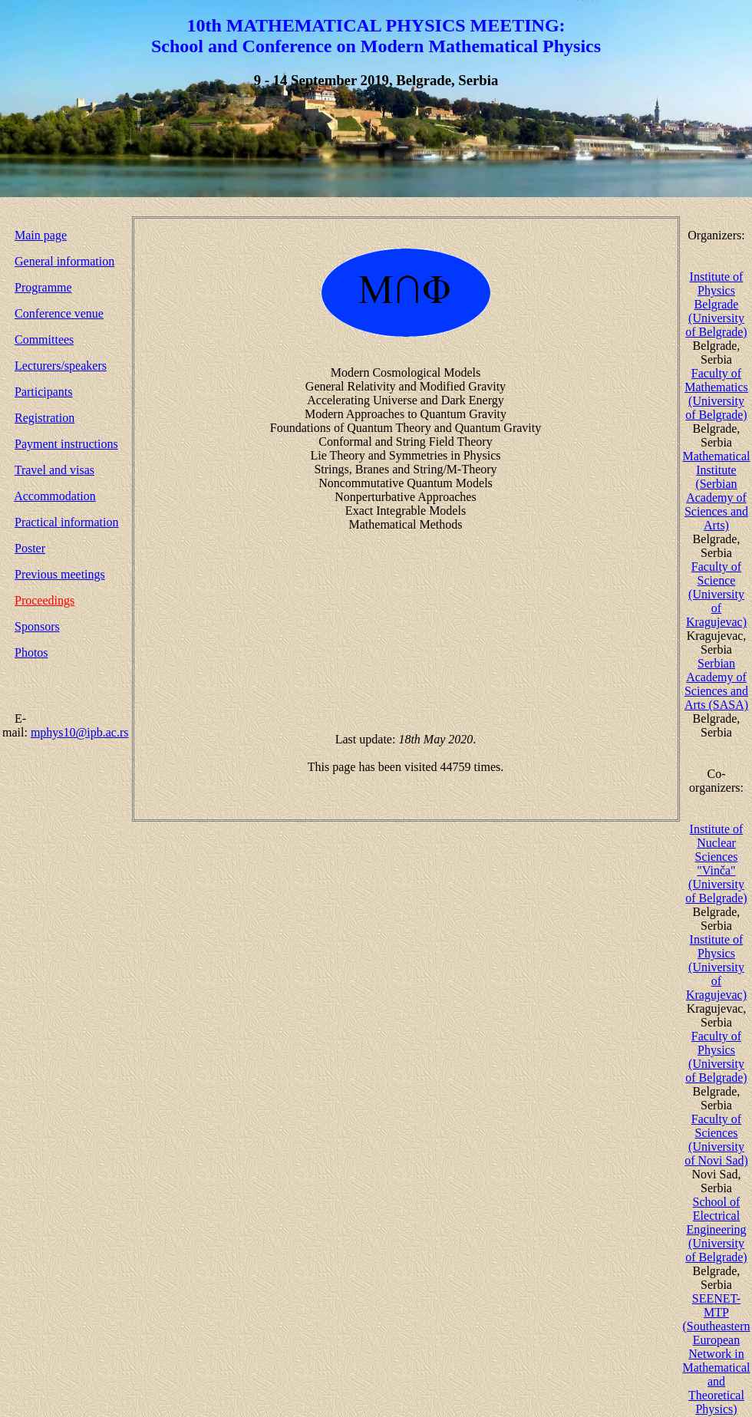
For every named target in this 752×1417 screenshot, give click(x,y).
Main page (41, 235)
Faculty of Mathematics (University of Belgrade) (716, 394)
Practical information (67, 522)
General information (64, 261)
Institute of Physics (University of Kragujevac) (716, 967)
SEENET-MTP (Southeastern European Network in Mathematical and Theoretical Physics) (716, 1353)
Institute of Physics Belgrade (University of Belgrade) (716, 304)
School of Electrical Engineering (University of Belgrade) (716, 1229)
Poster (30, 548)
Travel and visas (54, 469)
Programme (43, 287)
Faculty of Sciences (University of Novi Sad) (716, 1139)
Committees (44, 339)
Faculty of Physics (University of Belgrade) (716, 1057)
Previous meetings (60, 574)
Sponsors (37, 626)
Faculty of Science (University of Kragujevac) (716, 594)
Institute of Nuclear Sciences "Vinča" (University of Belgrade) (716, 863)
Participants (44, 391)
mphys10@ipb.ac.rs (80, 732)
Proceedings (44, 600)
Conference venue (59, 313)
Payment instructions (66, 443)
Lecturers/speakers (61, 365)
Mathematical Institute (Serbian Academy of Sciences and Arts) (716, 491)
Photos (31, 652)
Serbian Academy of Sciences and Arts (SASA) (716, 684)
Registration (44, 417)
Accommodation (55, 496)
